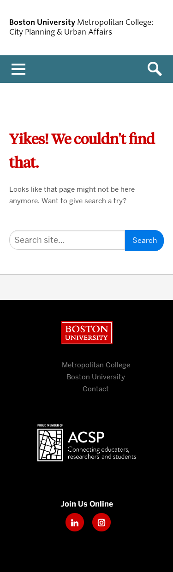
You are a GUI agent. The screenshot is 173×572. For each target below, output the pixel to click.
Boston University (87, 332)
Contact (96, 389)
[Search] (67, 240)
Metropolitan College (96, 365)
